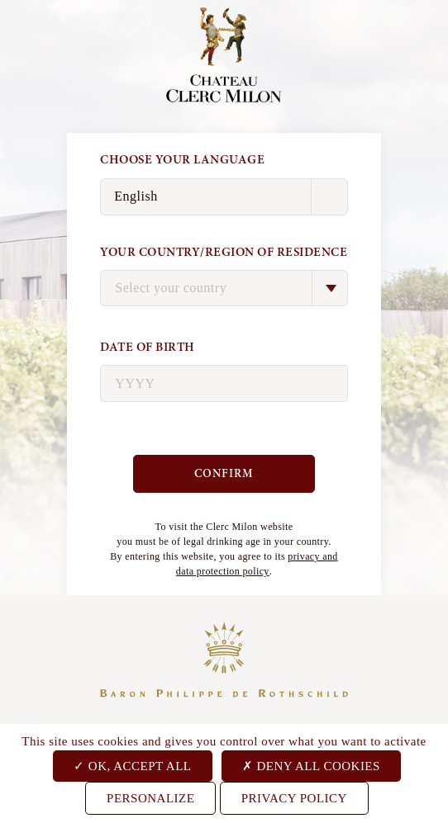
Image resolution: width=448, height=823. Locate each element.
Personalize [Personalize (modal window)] (150, 798)
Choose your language (182, 159)
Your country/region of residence (223, 252)
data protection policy (222, 571)
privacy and (312, 556)
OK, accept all (132, 766)
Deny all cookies (311, 766)
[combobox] (223, 288)
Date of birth (147, 347)
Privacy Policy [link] (294, 798)
